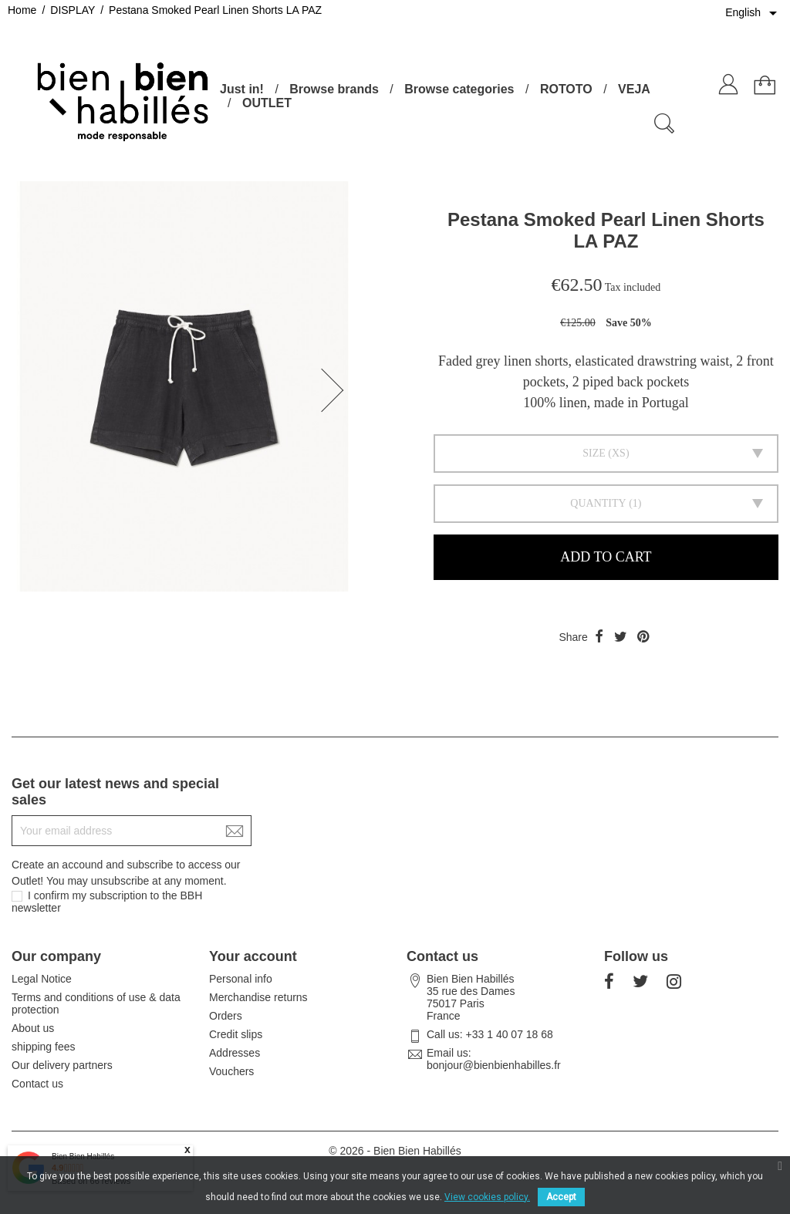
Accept (561, 1197)
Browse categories (459, 89)
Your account (253, 956)
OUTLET (267, 103)
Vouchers (231, 1071)
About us (33, 1028)
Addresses (234, 1053)
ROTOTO (566, 89)
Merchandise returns (258, 997)
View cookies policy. (487, 1197)
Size (594, 453)
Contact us (37, 1083)
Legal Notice (42, 979)
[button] (337, 390)
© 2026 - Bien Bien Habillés (395, 1151)
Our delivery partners (62, 1065)
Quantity (598, 503)
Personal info (240, 979)
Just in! (242, 89)
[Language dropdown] (753, 13)
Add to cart (605, 557)
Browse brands (334, 89)
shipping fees (44, 1046)
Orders (225, 1016)
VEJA (634, 89)
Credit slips (235, 1034)
